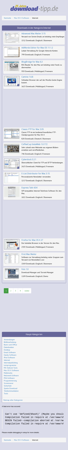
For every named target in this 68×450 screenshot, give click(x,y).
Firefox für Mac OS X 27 (32, 240)
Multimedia (8, 373)
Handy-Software (10, 355)
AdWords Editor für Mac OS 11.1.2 (37, 47)
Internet (7, 360)
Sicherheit (7, 386)
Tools (6, 393)
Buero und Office (10, 345)
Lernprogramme (10, 365)
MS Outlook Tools (11, 368)
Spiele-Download (10, 388)
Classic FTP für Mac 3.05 (32, 129)
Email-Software (10, 352)
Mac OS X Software (21, 18)
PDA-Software (9, 378)
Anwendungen (9, 339)
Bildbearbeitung (10, 342)
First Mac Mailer (28, 254)
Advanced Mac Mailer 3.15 (33, 33)
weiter (27, 291)
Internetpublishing (11, 363)
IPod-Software (9, 357)
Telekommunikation (11, 391)
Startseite (7, 18)
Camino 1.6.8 (27, 77)
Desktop (7, 350)
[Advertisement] (34, 108)
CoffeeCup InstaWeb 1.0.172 (34, 144)
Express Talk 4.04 (29, 187)
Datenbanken (9, 347)
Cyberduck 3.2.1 (28, 159)
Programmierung (10, 380)
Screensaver (8, 383)
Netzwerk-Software (11, 375)
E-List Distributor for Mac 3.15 (35, 173)
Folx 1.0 (25, 269)
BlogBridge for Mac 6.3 (32, 62)
